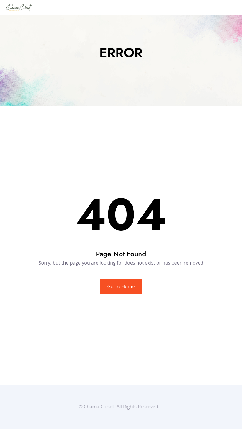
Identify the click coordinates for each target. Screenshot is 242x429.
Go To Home (121, 286)
